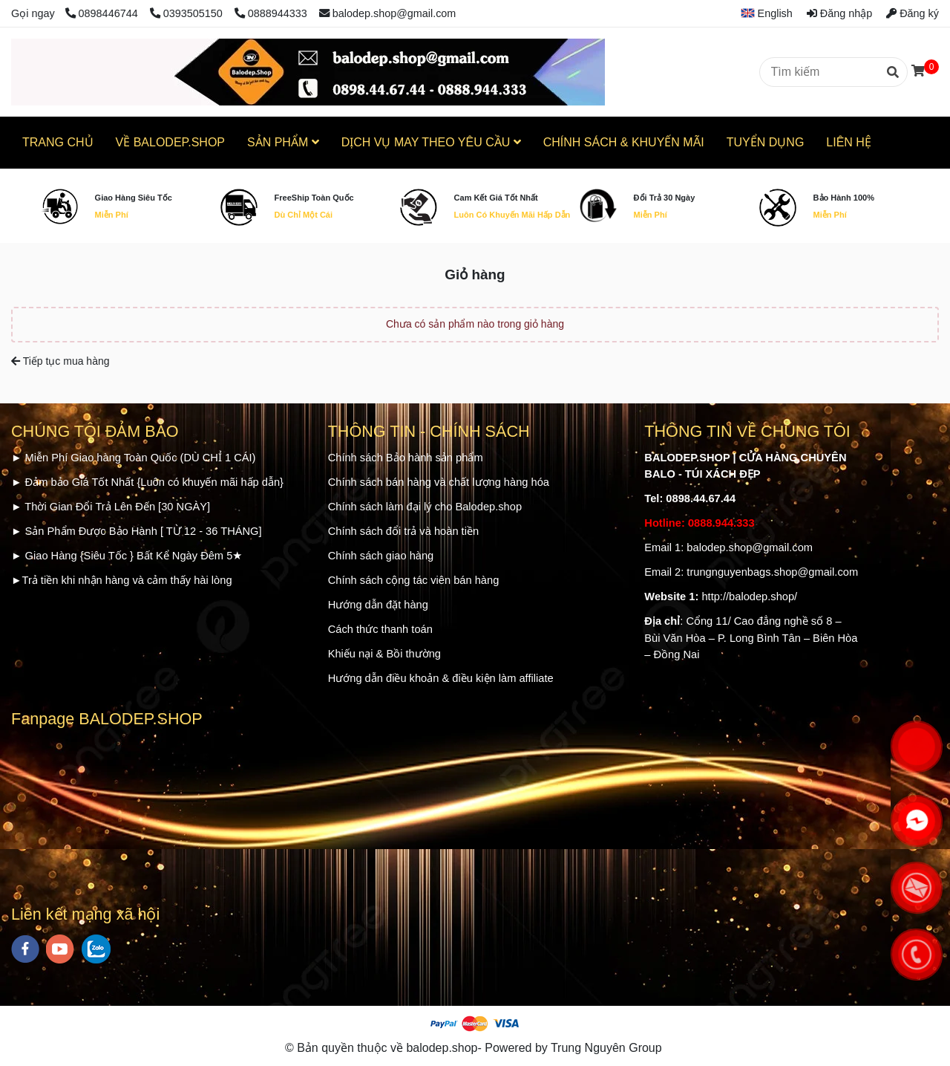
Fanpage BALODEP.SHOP (107, 718)
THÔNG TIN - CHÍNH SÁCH (429, 431)
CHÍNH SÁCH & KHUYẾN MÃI (623, 142)
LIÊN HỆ (848, 142)
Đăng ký (912, 13)
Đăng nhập (839, 13)
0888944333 (271, 13)
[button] (761, 13)
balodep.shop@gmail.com (387, 13)
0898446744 (103, 13)
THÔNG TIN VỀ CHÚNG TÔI (747, 431)
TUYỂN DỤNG (766, 142)
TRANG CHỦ (58, 142)
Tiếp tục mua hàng (60, 361)
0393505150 (188, 13)
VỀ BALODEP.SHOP (170, 142)
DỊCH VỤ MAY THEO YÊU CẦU (431, 142)
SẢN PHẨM (283, 142)
